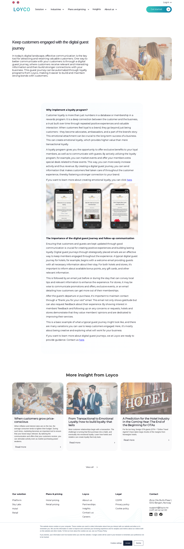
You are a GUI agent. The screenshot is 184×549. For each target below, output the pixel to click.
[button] (166, 2)
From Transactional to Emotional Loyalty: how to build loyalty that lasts (91, 422)
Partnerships (88, 504)
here (129, 191)
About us (87, 500)
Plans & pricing (54, 494)
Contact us (88, 512)
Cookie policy (122, 508)
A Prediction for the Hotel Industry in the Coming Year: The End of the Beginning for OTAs (146, 422)
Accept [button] (127, 543)
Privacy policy (122, 504)
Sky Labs (16, 504)
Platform (16, 500)
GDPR (118, 500)
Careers (86, 517)
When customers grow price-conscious (34, 420)
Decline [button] (138, 543)
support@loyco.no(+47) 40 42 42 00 (158, 508)
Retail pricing (52, 504)
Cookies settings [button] (116, 543)
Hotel (15, 508)
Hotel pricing (52, 500)
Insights (97, 9)
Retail (15, 513)
